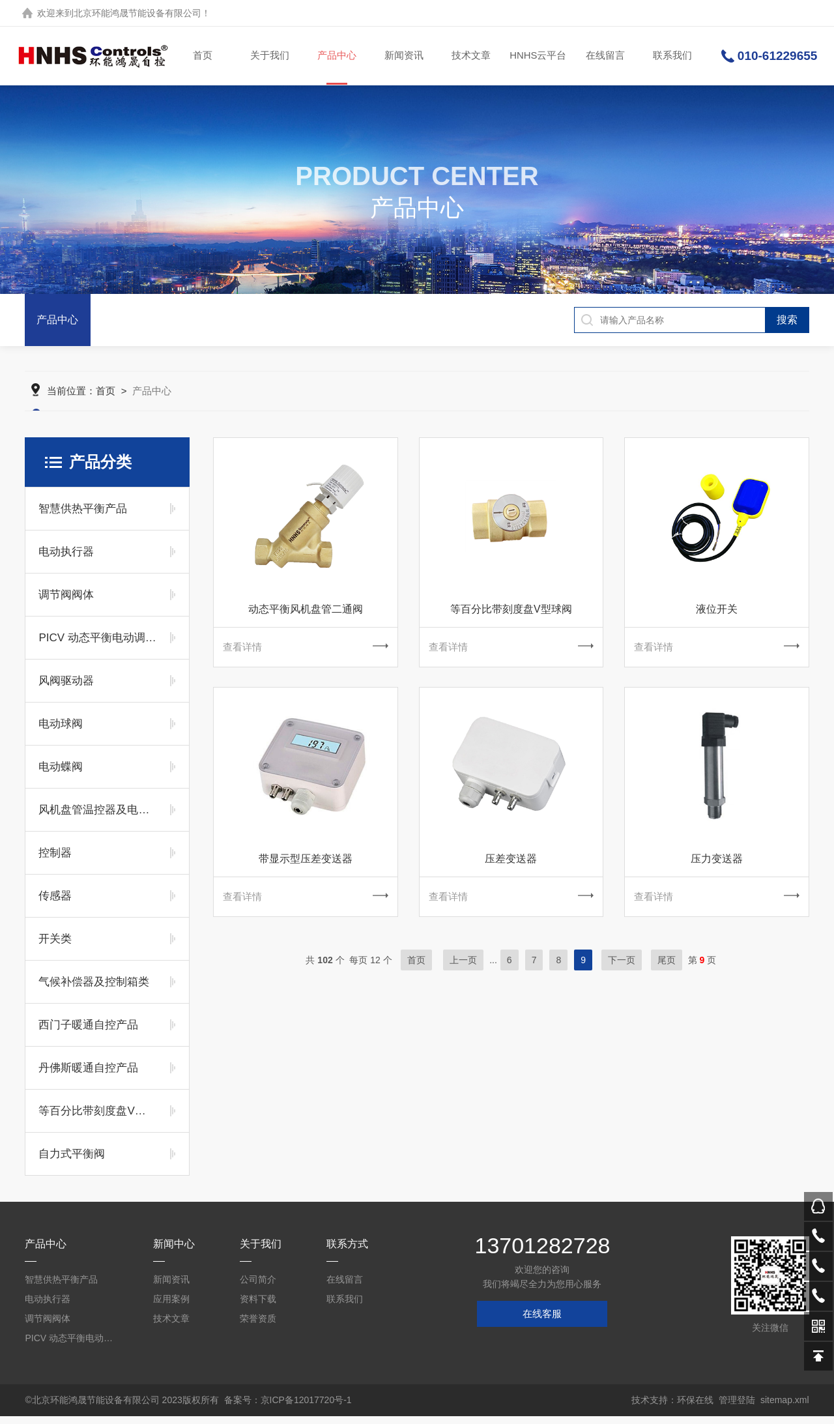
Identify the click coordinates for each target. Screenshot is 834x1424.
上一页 (463, 971)
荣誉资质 (258, 1326)
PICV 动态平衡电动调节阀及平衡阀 (97, 645)
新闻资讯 (403, 55)
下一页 (621, 971)
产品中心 (336, 67)
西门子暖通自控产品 (88, 1032)
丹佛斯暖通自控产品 (88, 1075)
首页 (202, 55)
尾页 (666, 971)
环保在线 (695, 1407)
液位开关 (717, 616)
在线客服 (542, 1321)
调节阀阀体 (66, 602)
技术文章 (470, 55)
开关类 (55, 946)
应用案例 (171, 1306)
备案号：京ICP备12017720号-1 (288, 1407)
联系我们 (671, 55)
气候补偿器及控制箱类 (93, 989)
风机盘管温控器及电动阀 (97, 817)
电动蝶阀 (60, 774)
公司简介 (258, 1287)
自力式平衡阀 (71, 1161)
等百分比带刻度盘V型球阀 (97, 1118)
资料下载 (258, 1306)
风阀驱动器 (66, 688)
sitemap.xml (784, 1407)
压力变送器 (717, 868)
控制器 (55, 860)
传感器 (55, 903)
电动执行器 (66, 559)
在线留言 (604, 55)
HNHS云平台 (537, 55)
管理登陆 (737, 1407)
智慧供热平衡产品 (82, 516)
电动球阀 (60, 731)
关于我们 (269, 55)
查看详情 (305, 655)
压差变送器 (511, 868)
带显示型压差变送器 (305, 868)
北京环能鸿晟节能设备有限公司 (137, 13)
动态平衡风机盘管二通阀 (305, 616)
